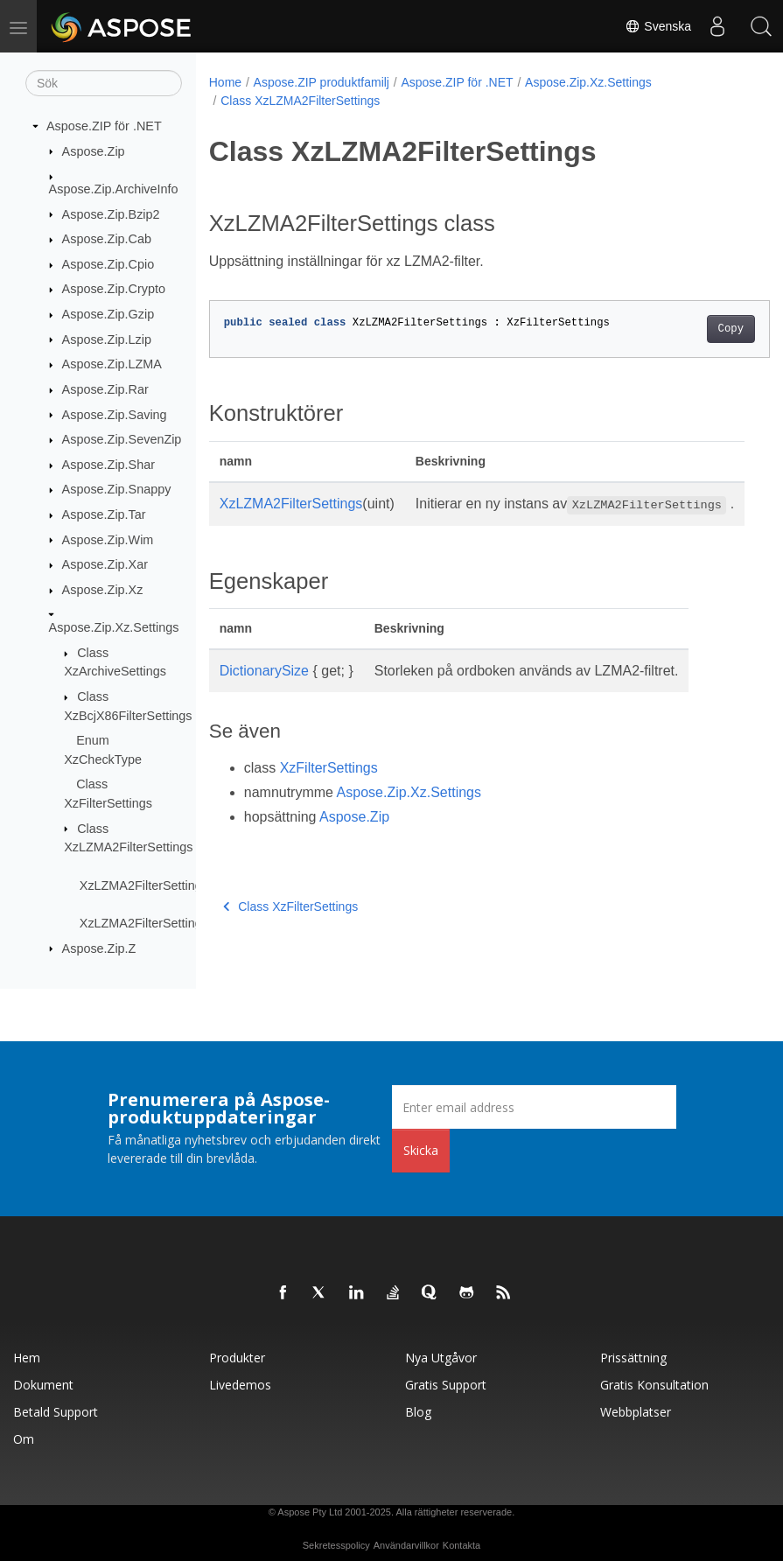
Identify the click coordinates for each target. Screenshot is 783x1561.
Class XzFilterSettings (290, 927)
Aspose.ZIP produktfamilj (321, 82)
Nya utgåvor (441, 1357)
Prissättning (633, 1357)
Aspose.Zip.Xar (105, 564)
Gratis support (445, 1384)
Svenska (658, 26)
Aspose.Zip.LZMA (112, 364)
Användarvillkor (406, 1545)
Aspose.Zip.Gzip (108, 314)
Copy (690, 329)
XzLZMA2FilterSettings (291, 503)
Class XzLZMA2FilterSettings (300, 101)
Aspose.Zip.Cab (106, 239)
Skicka (420, 1150)
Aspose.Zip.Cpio (108, 264)
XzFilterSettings (329, 788)
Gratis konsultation (654, 1384)
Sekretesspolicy (336, 1545)
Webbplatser (635, 1412)
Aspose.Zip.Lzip (106, 339)
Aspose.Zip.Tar (104, 515)
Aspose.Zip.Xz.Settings (114, 627)
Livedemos (240, 1384)
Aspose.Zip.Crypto (113, 289)
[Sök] (103, 83)
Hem (26, 1357)
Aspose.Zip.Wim (108, 539)
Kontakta (461, 1545)
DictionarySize (264, 691)
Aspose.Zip (93, 151)
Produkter (237, 1357)
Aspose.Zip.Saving (114, 414)
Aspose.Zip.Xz (102, 590)
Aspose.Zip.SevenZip (122, 439)
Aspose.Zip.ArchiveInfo (113, 189)
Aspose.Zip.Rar (105, 389)
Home (225, 82)
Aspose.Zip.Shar (108, 465)
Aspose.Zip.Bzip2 (111, 213)
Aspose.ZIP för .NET (104, 126)
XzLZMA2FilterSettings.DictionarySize (186, 923)
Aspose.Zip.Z (99, 948)
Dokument (43, 1384)
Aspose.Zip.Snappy (116, 489)
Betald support (55, 1412)
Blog (418, 1412)
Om (23, 1439)
